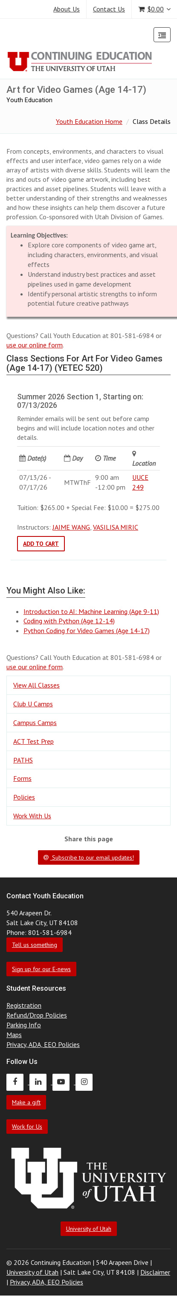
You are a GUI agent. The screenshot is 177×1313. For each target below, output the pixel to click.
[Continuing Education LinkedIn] (40, 1082)
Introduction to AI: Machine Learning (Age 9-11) (91, 611)
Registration (23, 1005)
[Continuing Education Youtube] (63, 1082)
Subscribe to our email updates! (89, 857)
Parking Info (23, 1025)
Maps (14, 1034)
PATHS (23, 760)
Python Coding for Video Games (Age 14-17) (86, 630)
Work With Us (32, 815)
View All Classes (36, 685)
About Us (66, 9)
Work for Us (27, 1126)
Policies (24, 797)
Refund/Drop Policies (36, 1015)
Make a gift (26, 1102)
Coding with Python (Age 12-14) (69, 620)
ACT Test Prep (33, 741)
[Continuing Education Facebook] (17, 1082)
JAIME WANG (71, 527)
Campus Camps (35, 722)
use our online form (34, 345)
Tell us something (34, 945)
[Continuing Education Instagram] (86, 1082)
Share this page (88, 838)
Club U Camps (33, 704)
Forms (22, 778)
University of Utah (88, 1229)
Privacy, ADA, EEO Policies (43, 1044)
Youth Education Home (89, 121)
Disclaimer (155, 1272)
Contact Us (109, 9)
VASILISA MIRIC (115, 527)
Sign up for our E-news (41, 969)
